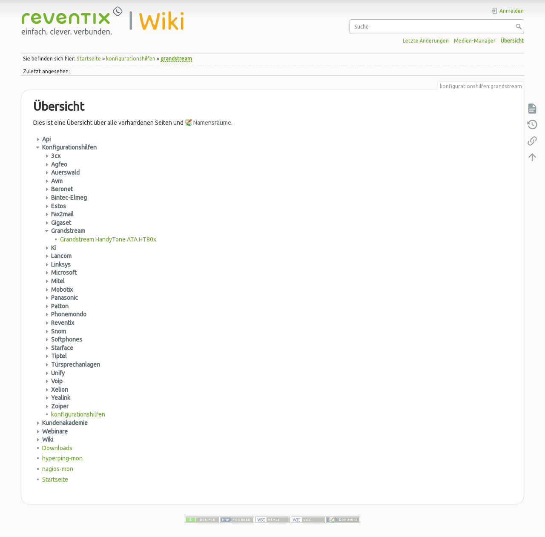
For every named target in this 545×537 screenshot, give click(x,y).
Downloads (57, 448)
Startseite (89, 58)
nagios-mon (57, 468)
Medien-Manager (475, 40)
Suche (520, 26)
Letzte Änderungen (426, 40)
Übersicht (512, 40)
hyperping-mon (62, 458)
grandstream (176, 58)
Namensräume (212, 122)
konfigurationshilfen (130, 58)
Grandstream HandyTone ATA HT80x (108, 239)
